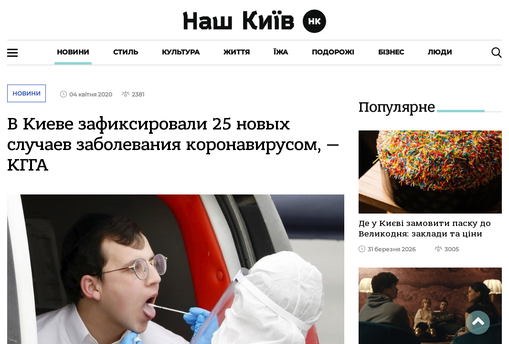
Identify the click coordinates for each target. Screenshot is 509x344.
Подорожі (333, 52)
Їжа (281, 52)
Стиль (125, 52)
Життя (236, 52)
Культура (181, 52)
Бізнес (391, 52)
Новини (73, 52)
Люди (440, 52)
